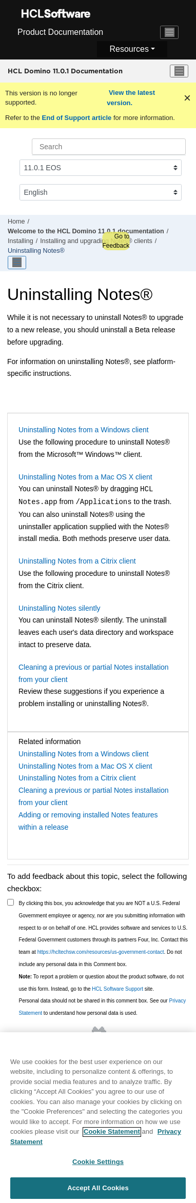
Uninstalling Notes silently (59, 608)
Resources (128, 49)
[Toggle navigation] (169, 32)
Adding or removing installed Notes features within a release (88, 821)
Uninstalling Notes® (36, 250)
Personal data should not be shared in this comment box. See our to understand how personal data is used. (102, 1007)
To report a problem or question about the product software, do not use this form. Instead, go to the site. (101, 983)
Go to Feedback (115, 241)
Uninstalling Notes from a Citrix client (77, 561)
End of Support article (76, 118)
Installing (20, 241)
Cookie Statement (112, 1136)
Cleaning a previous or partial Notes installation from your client (93, 673)
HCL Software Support (117, 989)
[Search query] (109, 146)
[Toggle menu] (179, 71)
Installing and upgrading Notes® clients (96, 241)
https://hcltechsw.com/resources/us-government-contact (100, 952)
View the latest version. (131, 98)
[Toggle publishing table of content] (17, 262)
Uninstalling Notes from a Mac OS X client (85, 477)
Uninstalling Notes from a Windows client (83, 430)
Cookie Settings (98, 1166)
